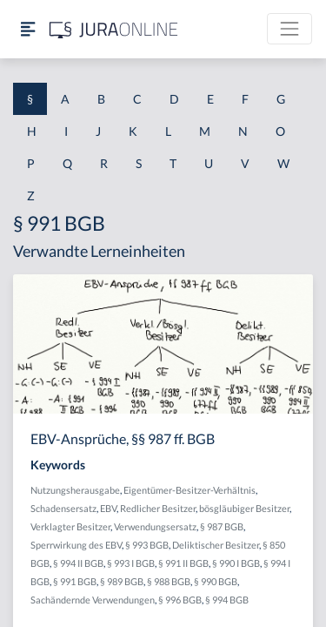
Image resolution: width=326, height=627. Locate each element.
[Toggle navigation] (289, 28)
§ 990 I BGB (236, 563)
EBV (108, 508)
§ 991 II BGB (183, 563)
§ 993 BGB (147, 544)
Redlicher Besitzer (158, 508)
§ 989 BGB (121, 581)
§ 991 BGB (74, 581)
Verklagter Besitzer (70, 526)
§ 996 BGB (180, 599)
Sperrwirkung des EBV (76, 544)
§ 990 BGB (215, 581)
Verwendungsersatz (155, 526)
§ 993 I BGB (131, 563)
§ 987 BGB (221, 526)
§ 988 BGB (168, 581)
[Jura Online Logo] (114, 29)
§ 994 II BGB (78, 563)
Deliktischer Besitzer (215, 544)
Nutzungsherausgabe (75, 490)
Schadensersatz (63, 508)
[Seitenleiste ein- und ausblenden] (28, 29)
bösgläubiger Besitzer (244, 508)
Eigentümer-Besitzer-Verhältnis (189, 490)
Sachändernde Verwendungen (92, 599)
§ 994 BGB (227, 599)
